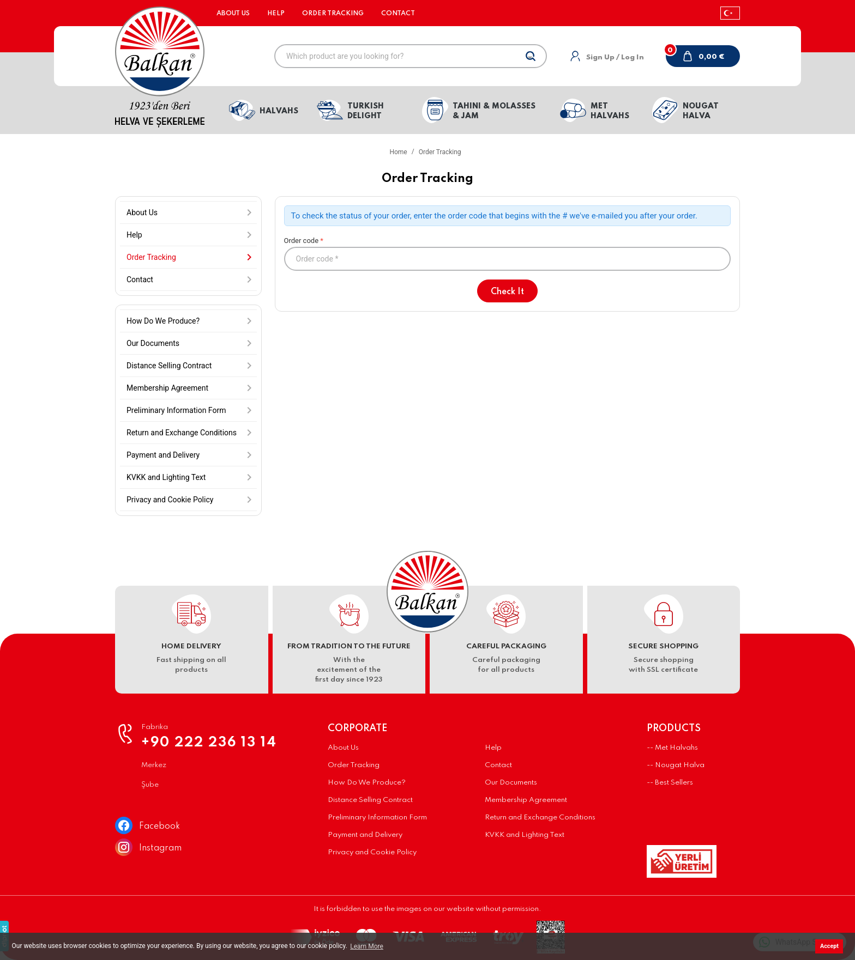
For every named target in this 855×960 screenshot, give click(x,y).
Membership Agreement (526, 800)
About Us (233, 13)
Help (276, 13)
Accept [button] (829, 946)
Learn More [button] (366, 946)
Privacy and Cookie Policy (372, 852)
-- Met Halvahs (672, 747)
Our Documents (511, 782)
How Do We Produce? (367, 782)
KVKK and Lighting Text (524, 835)
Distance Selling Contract (370, 800)
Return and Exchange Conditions (540, 817)
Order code (507, 253)
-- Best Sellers (670, 782)
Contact (398, 13)
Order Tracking (333, 13)
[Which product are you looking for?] (410, 56)
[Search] (531, 56)
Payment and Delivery (365, 835)
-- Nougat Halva (676, 765)
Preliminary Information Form (377, 817)
